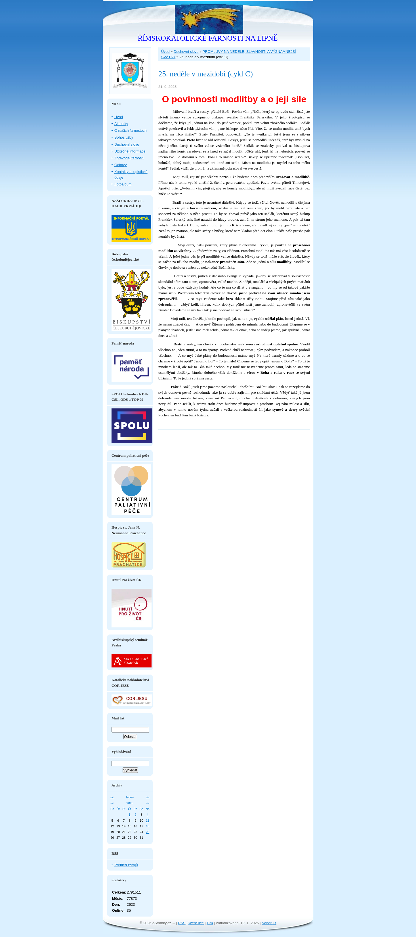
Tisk (210, 923)
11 (147, 820)
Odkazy (120, 165)
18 (147, 826)
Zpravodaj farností (129, 158)
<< (112, 797)
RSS (181, 923)
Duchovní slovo (186, 51)
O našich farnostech (130, 130)
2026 (130, 803)
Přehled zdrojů (126, 865)
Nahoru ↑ (269, 923)
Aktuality (121, 124)
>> (148, 797)
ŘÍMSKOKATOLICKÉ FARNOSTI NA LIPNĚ (208, 38)
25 (147, 832)
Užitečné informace (130, 151)
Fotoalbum (122, 184)
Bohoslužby (123, 137)
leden (130, 797)
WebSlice (196, 923)
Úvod (165, 51)
